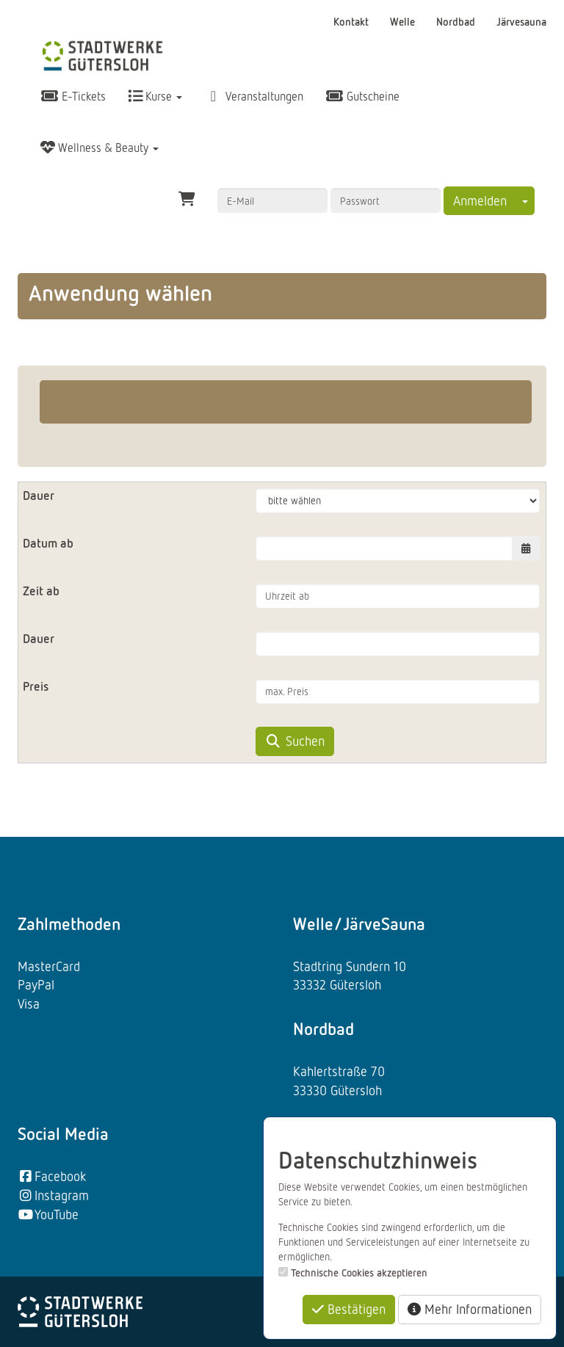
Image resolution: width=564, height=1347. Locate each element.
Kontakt (352, 21)
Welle (404, 21)
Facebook (52, 1176)
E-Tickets (73, 96)
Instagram (53, 1195)
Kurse (155, 96)
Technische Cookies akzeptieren (359, 1272)
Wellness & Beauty (99, 147)
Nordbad (457, 21)
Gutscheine (362, 96)
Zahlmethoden (69, 923)
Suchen (295, 741)
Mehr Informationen (470, 1309)
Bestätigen (349, 1309)
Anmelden (480, 200)
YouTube (48, 1214)
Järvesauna (521, 21)
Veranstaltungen (253, 96)
